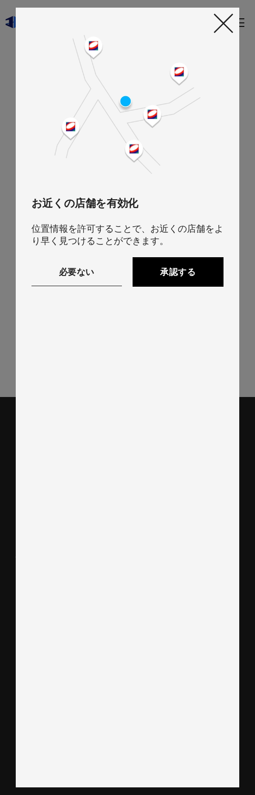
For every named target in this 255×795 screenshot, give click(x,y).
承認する (178, 272)
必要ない (76, 272)
